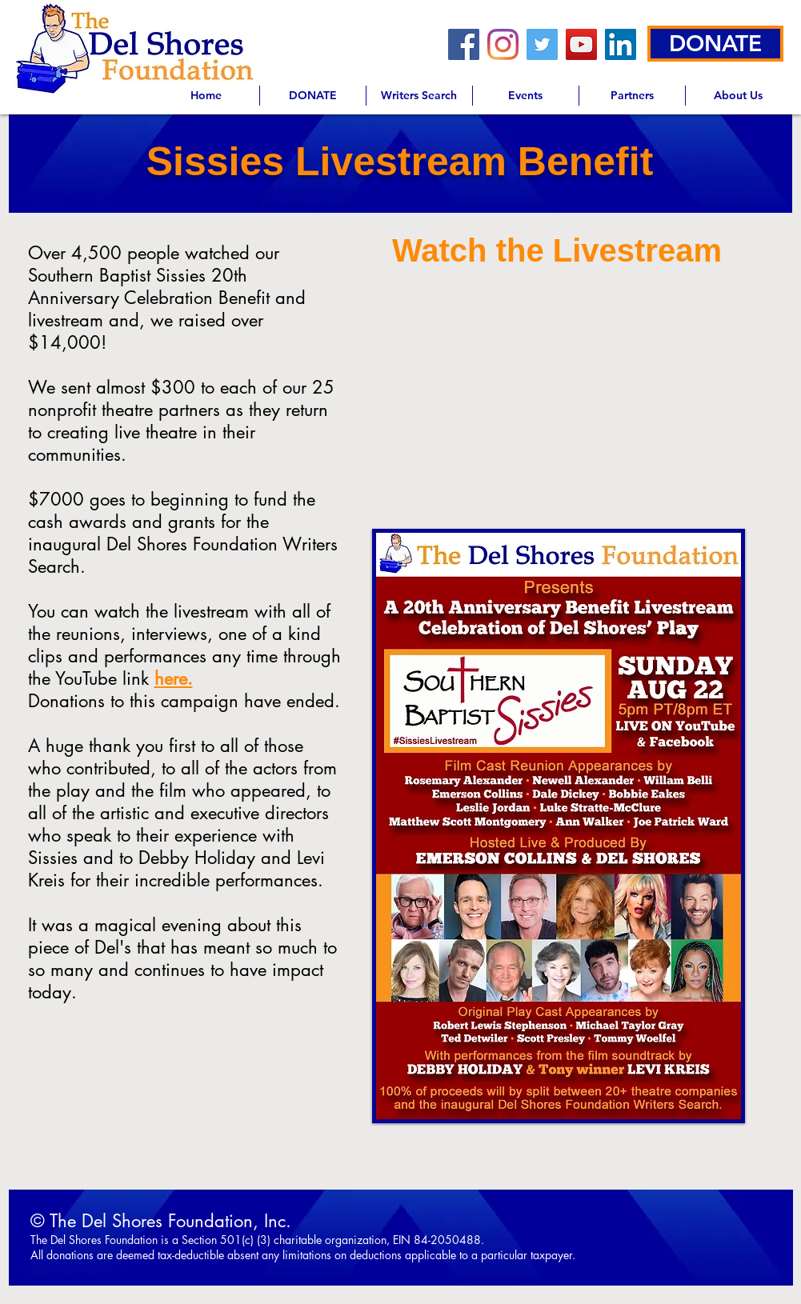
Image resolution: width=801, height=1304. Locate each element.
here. (173, 678)
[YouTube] (581, 44)
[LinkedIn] (620, 44)
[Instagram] (503, 44)
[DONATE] (715, 44)
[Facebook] (463, 44)
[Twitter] (542, 44)
